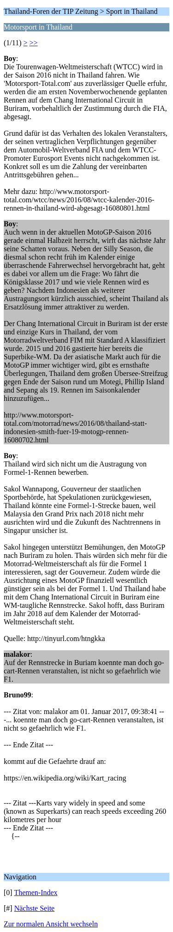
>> (34, 43)
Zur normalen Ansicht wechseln (51, 924)
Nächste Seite (34, 908)
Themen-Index (35, 892)
